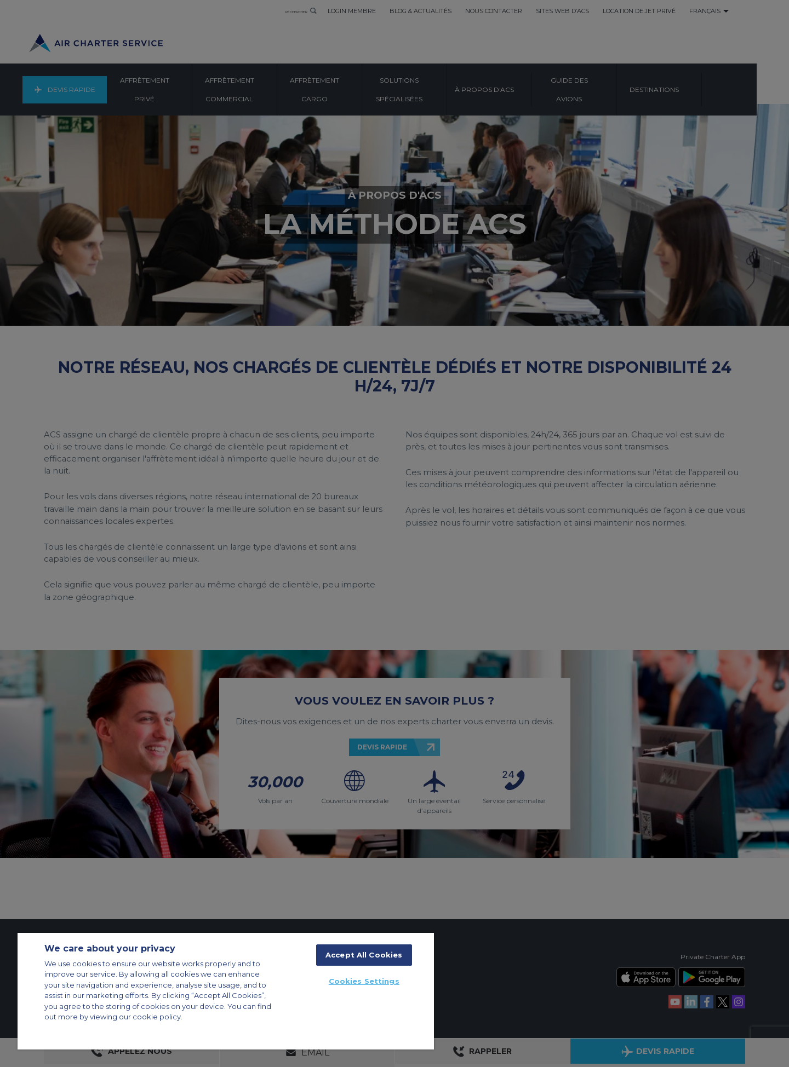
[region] (226, 991)
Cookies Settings (364, 981)
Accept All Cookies (363, 954)
